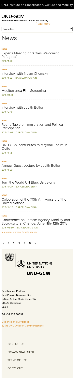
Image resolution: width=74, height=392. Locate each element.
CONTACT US (15, 344)
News (4, 49)
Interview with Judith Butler (22, 107)
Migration (7, 232)
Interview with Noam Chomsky (25, 73)
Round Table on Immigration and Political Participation (33, 126)
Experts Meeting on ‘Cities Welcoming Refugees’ (31, 55)
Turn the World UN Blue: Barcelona (28, 182)
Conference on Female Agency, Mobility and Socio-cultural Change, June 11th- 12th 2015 (36, 221)
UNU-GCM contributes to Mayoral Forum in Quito (34, 146)
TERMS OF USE (17, 360)
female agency (29, 232)
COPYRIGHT (15, 368)
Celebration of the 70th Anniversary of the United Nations (34, 201)
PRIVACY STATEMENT (20, 352)
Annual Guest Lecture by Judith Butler (31, 165)
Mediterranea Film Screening (24, 91)
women (17, 232)
